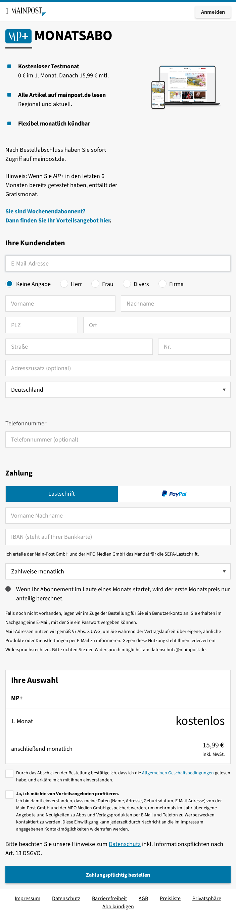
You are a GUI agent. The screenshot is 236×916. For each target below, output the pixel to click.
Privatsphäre (206, 898)
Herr (76, 284)
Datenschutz (125, 844)
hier (105, 220)
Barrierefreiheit (109, 898)
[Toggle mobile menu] (6, 11)
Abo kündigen (118, 906)
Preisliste (170, 898)
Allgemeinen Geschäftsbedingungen (178, 773)
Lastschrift (61, 494)
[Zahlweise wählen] (118, 571)
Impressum (27, 898)
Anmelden (213, 12)
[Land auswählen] (118, 390)
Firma (176, 284)
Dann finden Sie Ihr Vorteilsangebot (52, 220)
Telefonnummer (25, 423)
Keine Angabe (33, 284)
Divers (141, 284)
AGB (143, 898)
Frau (107, 284)
